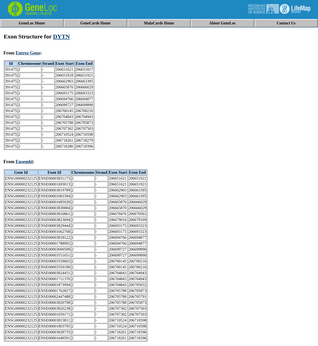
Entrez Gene (28, 52)
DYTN (61, 36)
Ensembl (24, 161)
